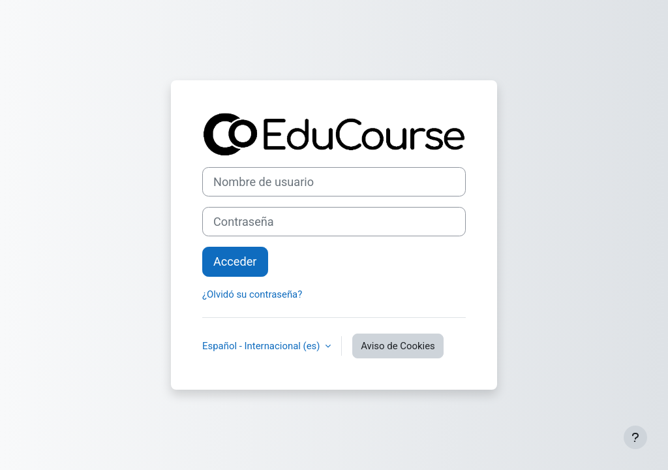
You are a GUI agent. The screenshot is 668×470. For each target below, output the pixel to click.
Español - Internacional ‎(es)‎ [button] (262, 346)
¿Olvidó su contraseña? (252, 294)
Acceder (235, 261)
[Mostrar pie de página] (635, 437)
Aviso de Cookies (398, 346)
